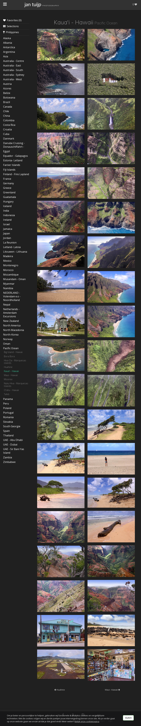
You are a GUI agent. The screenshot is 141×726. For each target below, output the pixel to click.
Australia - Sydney (13, 74)
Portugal (8, 412)
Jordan (7, 238)
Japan (6, 233)
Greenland (9, 192)
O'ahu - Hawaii (11, 390)
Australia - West (12, 79)
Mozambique (11, 274)
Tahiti (6, 394)
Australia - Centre (13, 61)
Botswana (9, 97)
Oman (6, 343)
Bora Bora (9, 356)
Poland (7, 408)
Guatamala (9, 197)
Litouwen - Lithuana (15, 251)
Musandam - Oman (14, 279)
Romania (8, 417)
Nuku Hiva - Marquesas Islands (16, 384)
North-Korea (10, 334)
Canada (7, 106)
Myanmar (8, 283)
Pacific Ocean (11, 348)
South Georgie (11, 426)
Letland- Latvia (12, 247)
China (6, 115)
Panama (8, 399)
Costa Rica (9, 125)
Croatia (7, 129)
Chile (6, 111)
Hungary (8, 201)
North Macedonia (13, 330)
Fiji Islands (9, 169)
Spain (6, 431)
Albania (7, 42)
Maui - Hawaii (11, 375)
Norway (8, 339)
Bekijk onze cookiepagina (87, 721)
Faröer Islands (11, 165)
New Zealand (11, 321)
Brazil (6, 102)
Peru (6, 403)
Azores (7, 88)
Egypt (6, 151)
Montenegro (10, 265)
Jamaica (7, 229)
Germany (8, 183)
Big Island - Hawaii (13, 352)
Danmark (8, 138)
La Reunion (10, 242)
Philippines (11, 32)
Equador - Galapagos (15, 156)
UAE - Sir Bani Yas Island (13, 450)
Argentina (9, 52)
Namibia (8, 288)
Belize (6, 93)
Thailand (8, 435)
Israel (6, 224)
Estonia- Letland (12, 160)
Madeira (8, 256)
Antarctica (9, 47)
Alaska (7, 38)
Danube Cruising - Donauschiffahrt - (14, 144)
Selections (11, 26)
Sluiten (128, 717)
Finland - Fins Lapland (16, 174)
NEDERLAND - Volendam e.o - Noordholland (12, 296)
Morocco (8, 270)
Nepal (6, 304)
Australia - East (12, 65)
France (7, 178)
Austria (7, 84)
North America (11, 325)
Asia (5, 56)
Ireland (7, 219)
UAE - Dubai (10, 444)
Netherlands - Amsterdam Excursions (11, 312)
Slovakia (8, 421)
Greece (7, 188)
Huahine (8, 366)
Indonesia (9, 215)
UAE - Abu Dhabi (13, 440)
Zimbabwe (9, 462)
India (6, 210)
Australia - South (13, 70)
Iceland (7, 206)
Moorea (8, 379)
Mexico (7, 260)
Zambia (7, 457)
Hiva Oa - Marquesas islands (15, 361)
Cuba (6, 134)
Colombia (8, 120)
